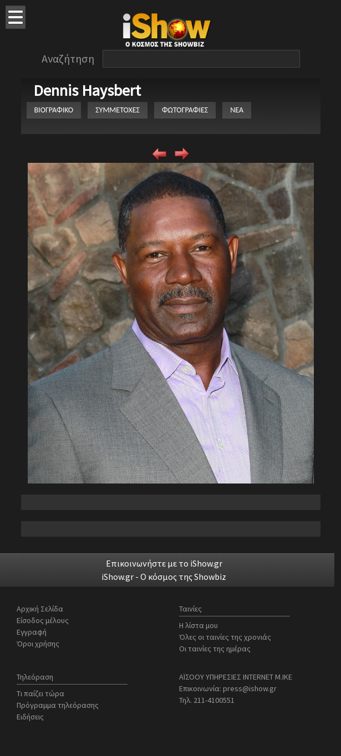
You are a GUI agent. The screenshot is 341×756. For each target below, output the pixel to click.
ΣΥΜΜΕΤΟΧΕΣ (117, 110)
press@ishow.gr (250, 688)
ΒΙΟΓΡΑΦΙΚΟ (54, 110)
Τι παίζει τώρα (40, 693)
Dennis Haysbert (87, 90)
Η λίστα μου (198, 625)
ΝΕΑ (236, 110)
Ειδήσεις (30, 717)
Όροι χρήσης (38, 644)
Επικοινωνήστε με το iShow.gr (164, 563)
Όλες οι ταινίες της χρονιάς (225, 637)
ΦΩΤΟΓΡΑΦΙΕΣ (185, 110)
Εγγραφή (32, 632)
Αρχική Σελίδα (40, 609)
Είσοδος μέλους (43, 620)
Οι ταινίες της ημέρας (215, 649)
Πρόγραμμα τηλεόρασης (58, 705)
